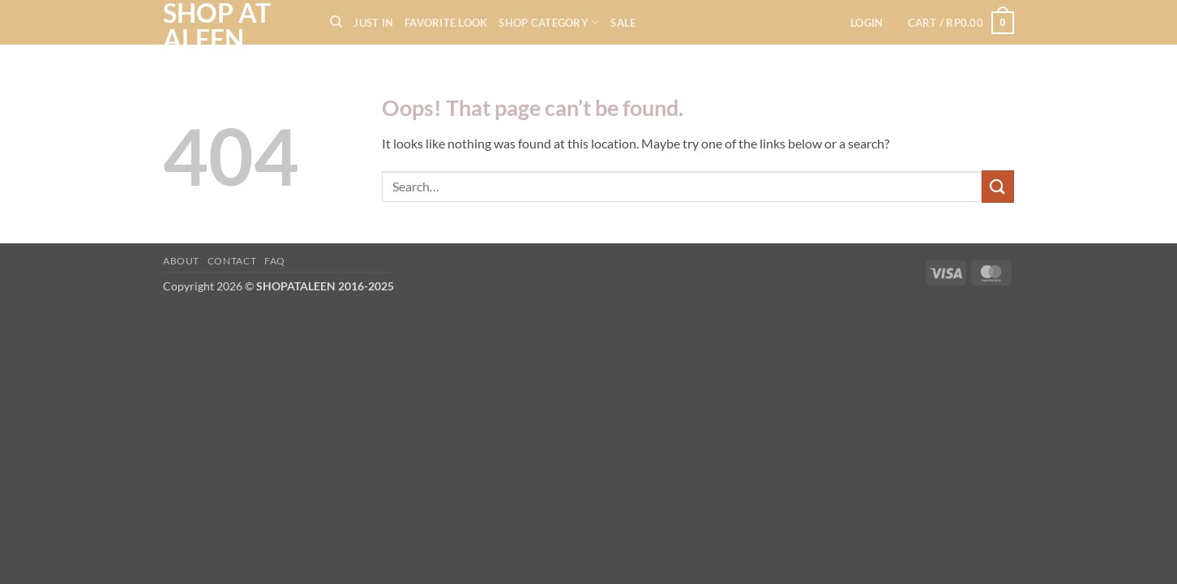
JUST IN (373, 22)
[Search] (336, 21)
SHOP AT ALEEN (217, 26)
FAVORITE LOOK (445, 22)
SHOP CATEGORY (549, 22)
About (181, 261)
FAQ (274, 261)
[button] (866, 22)
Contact (232, 261)
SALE (623, 22)
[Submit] (998, 186)
